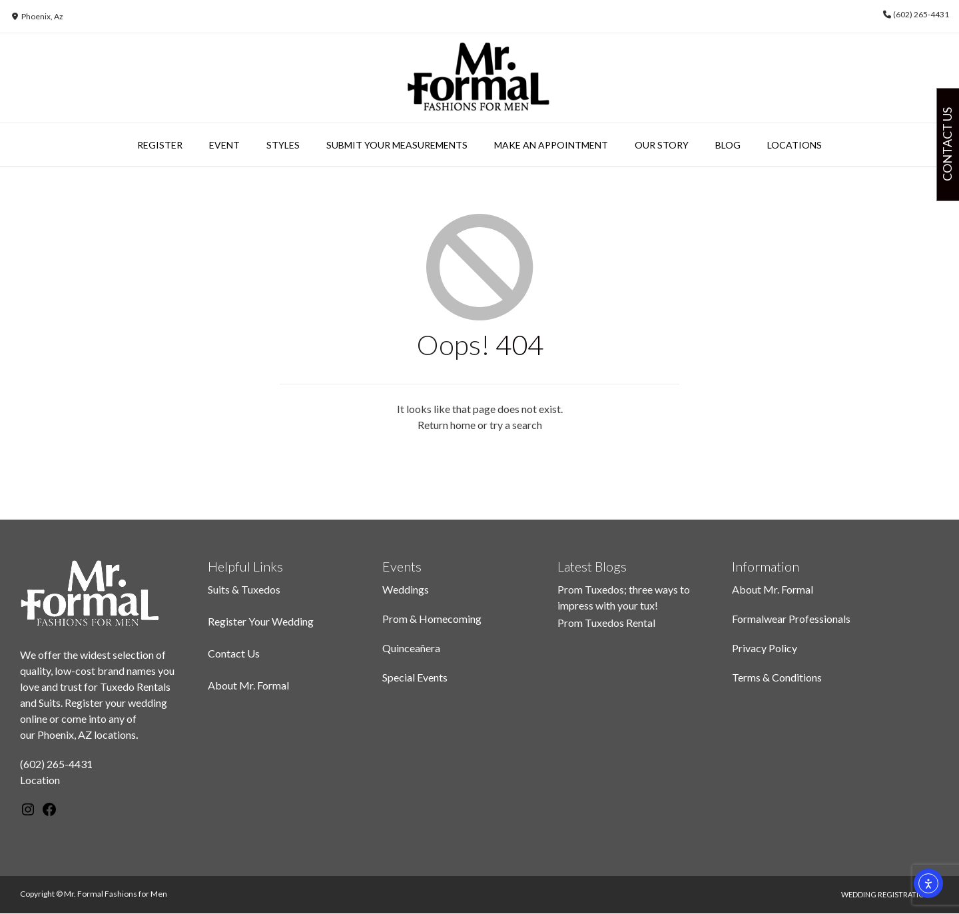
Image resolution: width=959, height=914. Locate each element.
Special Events (415, 677)
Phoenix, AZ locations (86, 734)
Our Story (662, 145)
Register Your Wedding (261, 621)
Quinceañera (411, 648)
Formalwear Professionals (791, 618)
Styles (283, 145)
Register (159, 145)
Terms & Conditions (777, 677)
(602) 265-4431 (56, 763)
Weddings (405, 589)
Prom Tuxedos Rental (606, 622)
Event (224, 145)
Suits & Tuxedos (244, 589)
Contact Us (234, 653)
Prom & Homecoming (431, 618)
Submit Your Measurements (397, 145)
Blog (728, 145)
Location (40, 779)
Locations (794, 145)
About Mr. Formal (248, 685)
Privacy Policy (764, 648)
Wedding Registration (885, 894)
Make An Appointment (551, 145)
